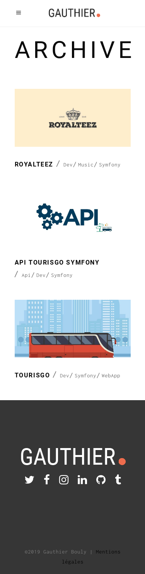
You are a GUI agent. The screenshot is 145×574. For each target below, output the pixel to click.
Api (26, 275)
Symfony (110, 164)
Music (86, 164)
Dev (68, 164)
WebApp (111, 375)
